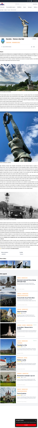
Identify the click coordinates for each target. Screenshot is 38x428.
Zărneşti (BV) (19, 293)
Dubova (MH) (19, 309)
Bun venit (3, 7)
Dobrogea (30, 7)
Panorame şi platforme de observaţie (22, 295)
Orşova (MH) (8, 42)
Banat (24, 7)
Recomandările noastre (11, 7)
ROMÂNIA (19, 7)
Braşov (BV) (19, 389)
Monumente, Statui (16, 42)
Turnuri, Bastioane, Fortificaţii (22, 391)
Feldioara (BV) (19, 373)
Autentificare (35, 4)
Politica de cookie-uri (33, 422)
